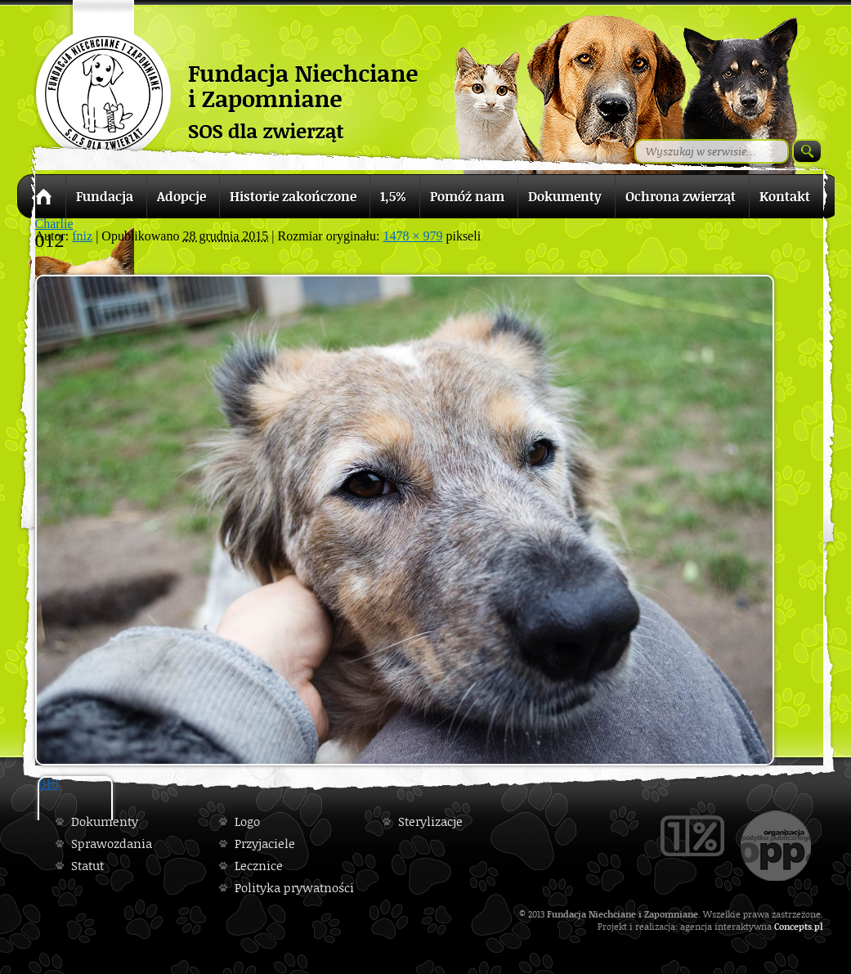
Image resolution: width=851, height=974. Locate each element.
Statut (87, 865)
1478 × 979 (412, 236)
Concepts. (794, 926)
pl (818, 926)
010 (49, 784)
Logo (247, 821)
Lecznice (259, 865)
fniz (82, 236)
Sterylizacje (430, 821)
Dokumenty (104, 821)
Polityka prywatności (294, 887)
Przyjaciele (265, 843)
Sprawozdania (111, 843)
